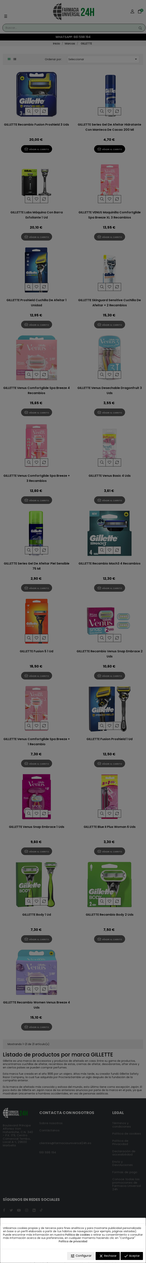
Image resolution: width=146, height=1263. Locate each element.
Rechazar (108, 1256)
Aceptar (132, 1256)
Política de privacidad (73, 1241)
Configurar (81, 1255)
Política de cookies (77, 1235)
